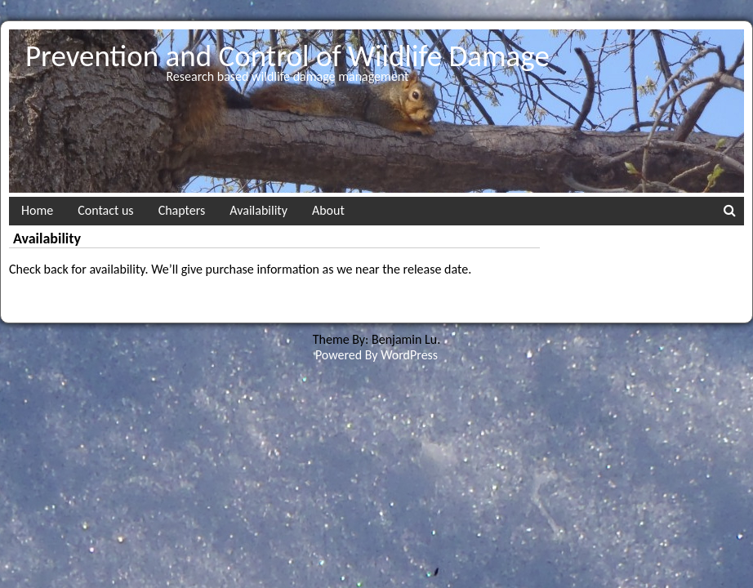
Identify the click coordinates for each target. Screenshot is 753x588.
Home (37, 210)
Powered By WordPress (376, 355)
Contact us (105, 210)
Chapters (182, 210)
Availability (258, 210)
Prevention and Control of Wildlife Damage (287, 56)
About (328, 210)
